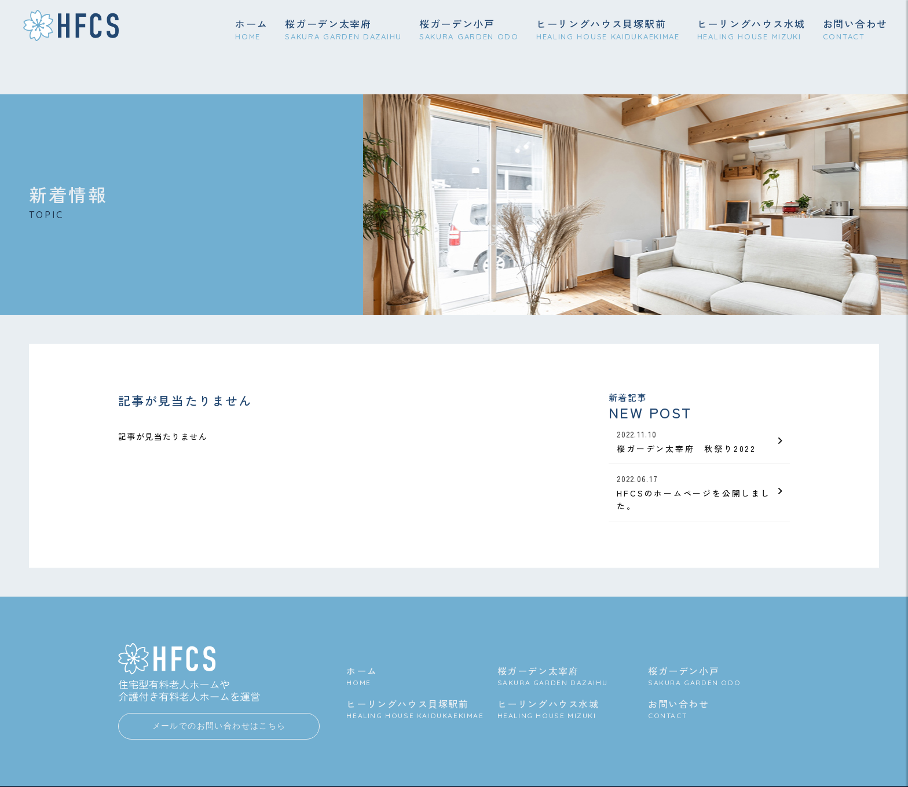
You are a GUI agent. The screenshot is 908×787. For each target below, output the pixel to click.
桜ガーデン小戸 (469, 31)
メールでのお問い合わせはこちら (219, 738)
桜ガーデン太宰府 (343, 31)
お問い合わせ (855, 31)
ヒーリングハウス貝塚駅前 (608, 31)
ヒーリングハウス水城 (751, 31)
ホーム (251, 31)
